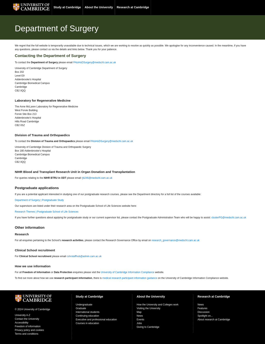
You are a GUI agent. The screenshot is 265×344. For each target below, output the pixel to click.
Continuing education (87, 315)
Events (140, 319)
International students (88, 312)
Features (202, 308)
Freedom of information (28, 326)
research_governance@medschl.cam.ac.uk (176, 240)
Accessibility (21, 322)
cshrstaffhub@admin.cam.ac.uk (84, 256)
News (140, 315)
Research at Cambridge (133, 7)
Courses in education (87, 323)
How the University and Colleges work (157, 304)
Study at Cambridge (67, 7)
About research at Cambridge (214, 319)
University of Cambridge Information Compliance (127, 272)
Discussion (204, 312)
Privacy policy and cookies (29, 330)
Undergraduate (84, 304)
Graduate (81, 308)
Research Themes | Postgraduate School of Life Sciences (46, 211)
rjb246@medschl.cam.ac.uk (97, 177)
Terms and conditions (26, 333)
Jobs (139, 323)
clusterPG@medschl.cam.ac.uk (228, 217)
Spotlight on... (205, 315)
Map (139, 312)
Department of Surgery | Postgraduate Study (39, 200)
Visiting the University (148, 308)
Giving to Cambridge (148, 327)
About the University (99, 7)
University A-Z (22, 315)
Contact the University (27, 318)
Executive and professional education (96, 319)
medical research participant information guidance (129, 278)
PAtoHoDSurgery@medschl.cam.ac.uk (94, 62)
